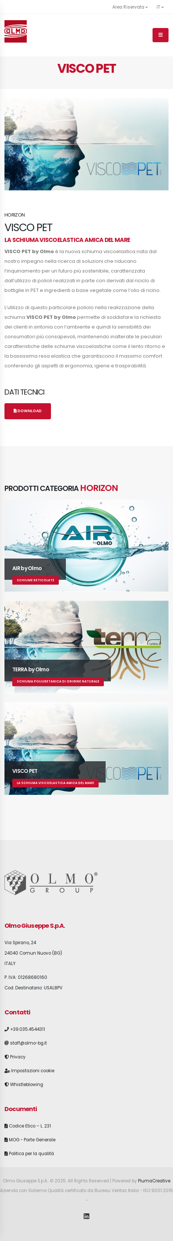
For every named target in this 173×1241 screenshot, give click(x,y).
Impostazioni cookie (32, 1071)
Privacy (18, 1057)
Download (28, 411)
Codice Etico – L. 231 (30, 1126)
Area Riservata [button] (130, 7)
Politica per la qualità (31, 1154)
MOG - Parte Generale (32, 1140)
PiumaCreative (154, 1181)
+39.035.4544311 (27, 1029)
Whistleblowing (26, 1085)
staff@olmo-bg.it (28, 1043)
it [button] (160, 7)
